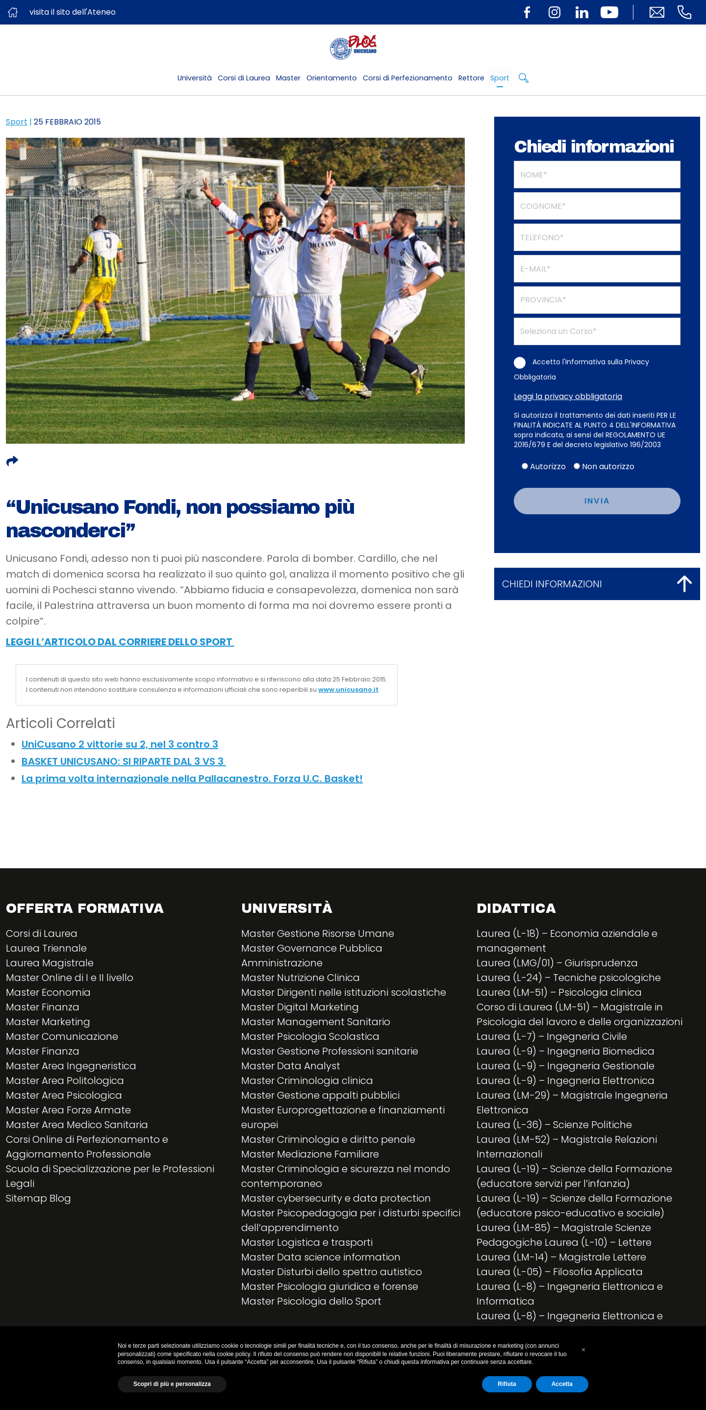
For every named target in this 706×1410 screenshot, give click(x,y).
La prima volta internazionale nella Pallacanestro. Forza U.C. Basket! (192, 778)
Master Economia (48, 992)
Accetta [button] (562, 1384)
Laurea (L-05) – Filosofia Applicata (560, 1272)
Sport (499, 78)
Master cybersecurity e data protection (336, 1198)
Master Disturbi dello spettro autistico (331, 1272)
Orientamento (331, 78)
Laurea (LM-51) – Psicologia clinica (559, 992)
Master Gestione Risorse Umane (317, 933)
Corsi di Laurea (244, 78)
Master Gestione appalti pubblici (320, 1095)
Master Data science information (321, 1257)
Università (194, 78)
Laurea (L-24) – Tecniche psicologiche (569, 977)
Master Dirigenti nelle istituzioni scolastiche (343, 992)
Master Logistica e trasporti (307, 1242)
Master (288, 78)
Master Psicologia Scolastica (310, 1036)
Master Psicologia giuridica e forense (329, 1286)
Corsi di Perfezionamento (408, 78)
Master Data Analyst (290, 1066)
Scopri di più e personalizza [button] (172, 1384)
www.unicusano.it (348, 689)
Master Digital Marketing (300, 1007)
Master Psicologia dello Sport (311, 1301)
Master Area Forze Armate (68, 1110)
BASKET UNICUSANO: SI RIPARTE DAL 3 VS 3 (124, 761)
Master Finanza (42, 1007)
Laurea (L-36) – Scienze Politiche (554, 1125)
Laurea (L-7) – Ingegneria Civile (552, 1036)
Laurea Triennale (46, 948)
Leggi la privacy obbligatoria (568, 396)
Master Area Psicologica (64, 1095)
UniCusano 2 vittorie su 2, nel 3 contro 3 (120, 744)
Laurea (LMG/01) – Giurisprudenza (557, 963)
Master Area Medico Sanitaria (77, 1125)
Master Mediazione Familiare (310, 1154)
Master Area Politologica (65, 1080)
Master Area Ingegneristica (71, 1066)
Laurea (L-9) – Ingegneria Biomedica (566, 1051)
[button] (583, 1350)
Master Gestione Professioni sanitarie (329, 1051)
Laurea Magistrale (50, 963)
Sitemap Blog (38, 1198)
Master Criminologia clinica (307, 1080)
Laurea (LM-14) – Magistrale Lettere (561, 1257)
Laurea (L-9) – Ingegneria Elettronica (566, 1080)
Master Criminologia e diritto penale (328, 1139)
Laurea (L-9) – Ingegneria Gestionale (566, 1066)
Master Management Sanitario (315, 1022)
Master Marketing (48, 1022)
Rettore (471, 78)
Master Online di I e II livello (69, 977)
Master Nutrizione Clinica (300, 977)
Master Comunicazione (62, 1036)
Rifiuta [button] (507, 1384)
